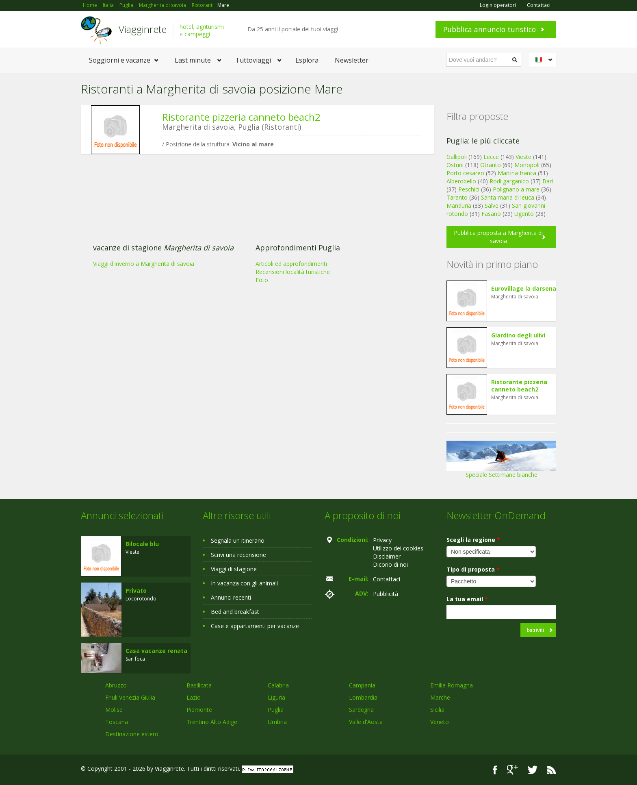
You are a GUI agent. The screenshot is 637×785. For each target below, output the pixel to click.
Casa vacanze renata (156, 651)
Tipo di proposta (473, 569)
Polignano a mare (516, 189)
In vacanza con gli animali (244, 583)
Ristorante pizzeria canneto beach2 (241, 117)
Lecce (491, 157)
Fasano (491, 213)
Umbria (277, 722)
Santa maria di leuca (507, 197)
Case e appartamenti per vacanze (255, 626)
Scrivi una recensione (238, 555)
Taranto (457, 197)
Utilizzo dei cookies (398, 548)
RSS (551, 770)
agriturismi (210, 26)
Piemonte (199, 709)
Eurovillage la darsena (523, 288)
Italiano (543, 60)
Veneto (439, 722)
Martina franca (517, 173)
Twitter (532, 770)
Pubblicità (385, 594)
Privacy (382, 540)
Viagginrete (143, 29)
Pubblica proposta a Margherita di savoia (498, 237)
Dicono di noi (390, 564)
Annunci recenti (231, 597)
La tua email (467, 599)
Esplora (306, 60)
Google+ (512, 770)
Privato (136, 590)
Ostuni (455, 165)
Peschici (468, 189)
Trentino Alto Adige (211, 722)
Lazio (193, 697)
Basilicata (199, 685)
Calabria (278, 685)
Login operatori (498, 5)
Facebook (495, 770)
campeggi (197, 34)
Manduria (458, 205)
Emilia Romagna (451, 685)
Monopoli (527, 165)
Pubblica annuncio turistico (489, 29)
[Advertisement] (251, 223)
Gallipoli (456, 157)
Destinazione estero (131, 734)
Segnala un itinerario (237, 540)
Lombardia (363, 697)
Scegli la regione (473, 540)
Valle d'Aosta (366, 722)
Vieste (523, 157)
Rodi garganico (509, 181)
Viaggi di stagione (234, 569)
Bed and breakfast (235, 611)
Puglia (276, 709)
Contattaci (538, 5)
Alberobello (461, 181)
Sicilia (437, 709)
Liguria (276, 697)
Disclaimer (387, 556)
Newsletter (351, 60)
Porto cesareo (465, 173)
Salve (491, 205)
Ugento (524, 213)
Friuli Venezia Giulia (130, 697)
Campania (362, 685)
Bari (547, 181)
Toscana (116, 722)
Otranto (490, 165)
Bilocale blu (142, 544)
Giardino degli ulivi (518, 335)
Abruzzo (116, 685)
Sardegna (361, 709)
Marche (440, 697)
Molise (114, 709)
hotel (186, 26)
